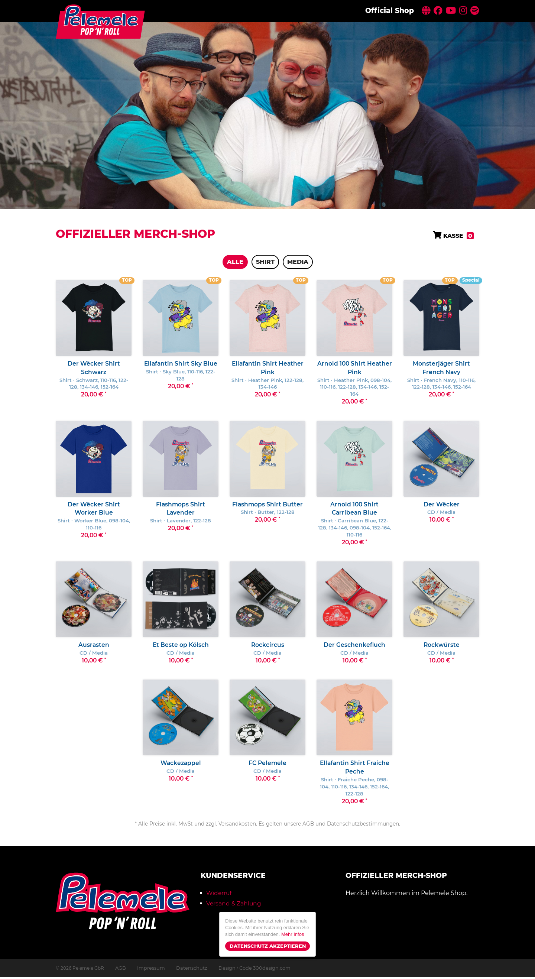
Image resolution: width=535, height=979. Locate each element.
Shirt (265, 261)
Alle (235, 261)
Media (297, 261)
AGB (120, 970)
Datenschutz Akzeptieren (268, 946)
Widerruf (219, 895)
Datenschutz (188, 970)
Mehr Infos (292, 934)
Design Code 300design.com (246, 970)
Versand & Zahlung (234, 906)
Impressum (149, 970)
